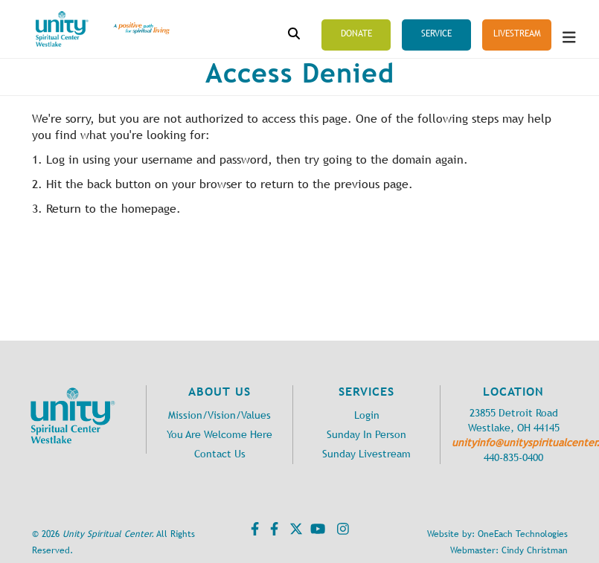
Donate (356, 33)
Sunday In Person (366, 434)
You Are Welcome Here (219, 434)
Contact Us (220, 454)
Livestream (517, 33)
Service (436, 33)
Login (366, 415)
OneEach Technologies (523, 534)
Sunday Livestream (366, 454)
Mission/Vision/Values (219, 415)
